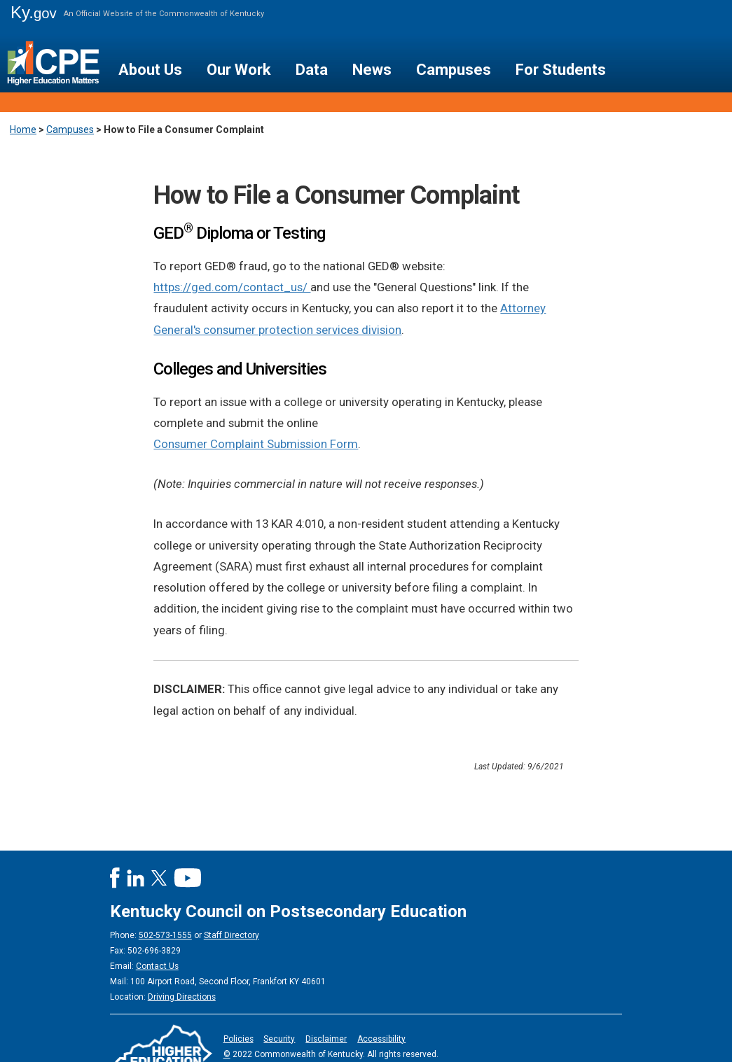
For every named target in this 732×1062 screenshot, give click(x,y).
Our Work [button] (239, 69)
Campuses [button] (453, 69)
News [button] (372, 69)
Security (279, 1039)
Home (23, 129)
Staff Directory (231, 935)
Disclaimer (326, 1039)
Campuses (70, 129)
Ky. (34, 12)
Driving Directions (182, 997)
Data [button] (312, 69)
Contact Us (157, 966)
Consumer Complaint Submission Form (255, 444)
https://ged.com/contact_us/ (231, 287)
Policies (238, 1039)
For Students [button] (561, 69)
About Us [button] (150, 69)
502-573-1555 (165, 935)
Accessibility (381, 1039)
